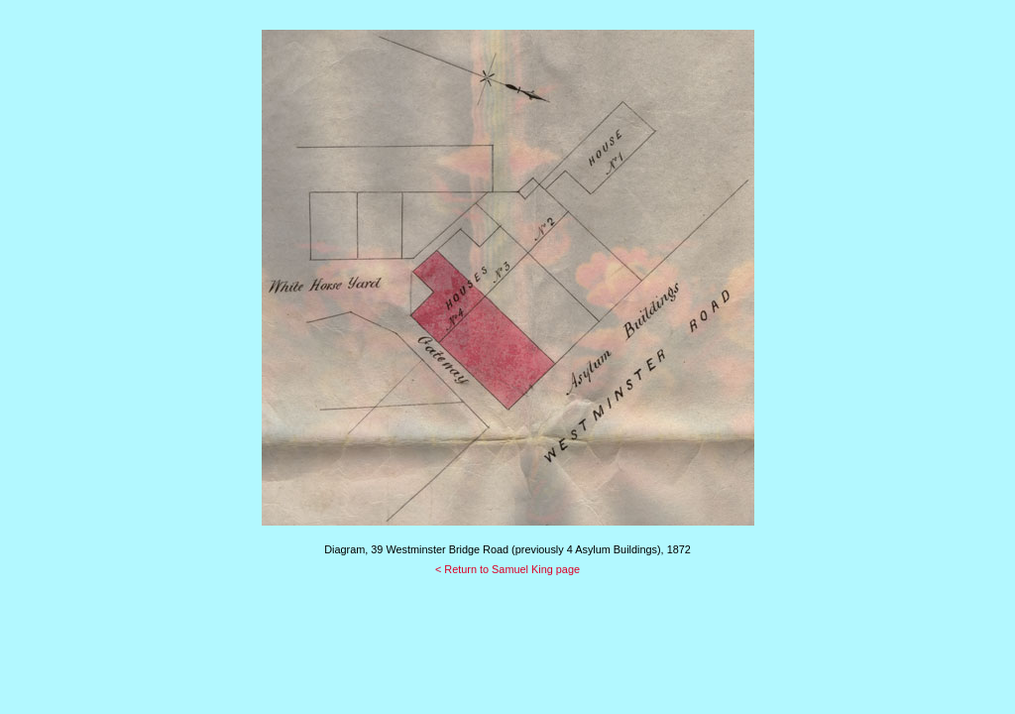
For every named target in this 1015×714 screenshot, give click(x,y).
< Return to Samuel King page (507, 569)
